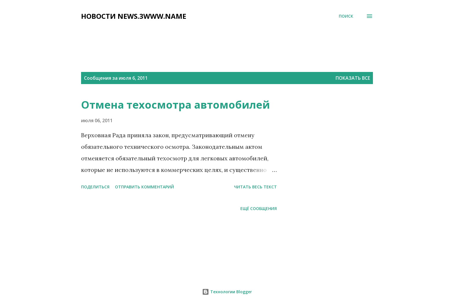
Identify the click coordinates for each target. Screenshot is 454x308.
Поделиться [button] (95, 187)
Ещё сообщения (258, 208)
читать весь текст (255, 187)
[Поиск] (346, 16)
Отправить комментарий (144, 187)
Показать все (353, 78)
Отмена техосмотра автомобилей (175, 105)
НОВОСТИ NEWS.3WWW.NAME (133, 16)
